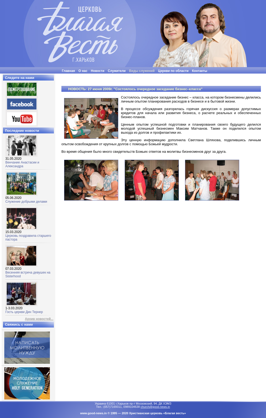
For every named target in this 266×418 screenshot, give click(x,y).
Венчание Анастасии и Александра (22, 161)
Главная (68, 71)
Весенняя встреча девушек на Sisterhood (27, 271)
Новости (97, 71)
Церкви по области (173, 71)
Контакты (199, 71)
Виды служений (141, 71)
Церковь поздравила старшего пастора (28, 234)
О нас (83, 71)
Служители (116, 71)
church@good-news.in (155, 406)
